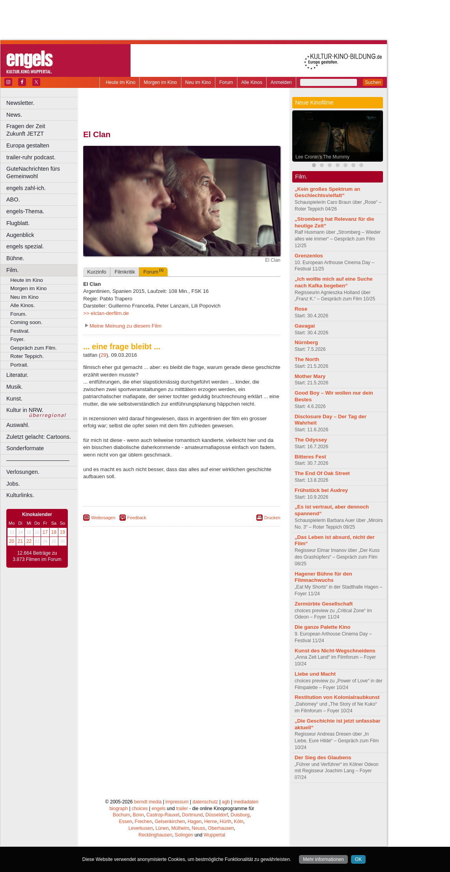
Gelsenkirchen (170, 821)
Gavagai (305, 326)
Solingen (184, 835)
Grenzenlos (309, 256)
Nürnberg (306, 342)
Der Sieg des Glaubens (323, 757)
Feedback (136, 517)
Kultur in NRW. (24, 410)
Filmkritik (124, 272)
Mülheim (180, 828)
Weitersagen (103, 517)
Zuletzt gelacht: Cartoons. (38, 437)
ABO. (13, 199)
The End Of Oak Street (322, 473)
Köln (238, 821)
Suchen (373, 82)
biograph (118, 808)
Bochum (121, 815)
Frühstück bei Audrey (321, 490)
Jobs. (13, 484)
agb (226, 802)
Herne (210, 821)
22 (29, 541)
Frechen (143, 821)
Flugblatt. (18, 223)
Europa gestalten (27, 145)
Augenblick (20, 235)
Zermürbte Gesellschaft (324, 604)
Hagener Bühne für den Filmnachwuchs (323, 577)
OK (358, 859)
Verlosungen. (22, 472)
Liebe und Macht (315, 674)
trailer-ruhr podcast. (31, 157)
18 (53, 532)
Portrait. (19, 365)
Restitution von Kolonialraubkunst (337, 697)
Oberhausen (221, 828)
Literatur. (17, 375)
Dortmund (192, 815)
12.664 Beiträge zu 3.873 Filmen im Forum (37, 556)
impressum (177, 802)
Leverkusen (141, 828)
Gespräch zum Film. (33, 348)
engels (158, 808)
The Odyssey (311, 440)
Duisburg (240, 815)
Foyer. (17, 339)
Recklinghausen (155, 835)
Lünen (161, 828)
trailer (182, 808)
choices (140, 808)
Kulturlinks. (20, 495)
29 (103, 355)
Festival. (20, 331)
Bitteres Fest (310, 457)
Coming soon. (26, 322)
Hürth (225, 821)
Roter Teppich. (27, 356)
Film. (12, 270)
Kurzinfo (96, 272)
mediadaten (245, 802)
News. (14, 115)
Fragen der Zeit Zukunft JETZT (42, 130)
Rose (301, 309)
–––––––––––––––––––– (37, 460)
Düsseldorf (216, 815)
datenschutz (205, 802)
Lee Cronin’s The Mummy (322, 157)
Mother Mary (310, 376)
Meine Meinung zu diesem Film (126, 326)
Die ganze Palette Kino (322, 627)
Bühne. (15, 258)
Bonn (138, 815)
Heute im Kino (120, 82)
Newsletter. (20, 103)
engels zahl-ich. (26, 188)
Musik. (14, 387)
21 (20, 541)
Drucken (272, 517)
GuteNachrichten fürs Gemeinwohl (33, 172)
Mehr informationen (323, 859)
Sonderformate (25, 448)
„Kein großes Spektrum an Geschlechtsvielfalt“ (327, 192)
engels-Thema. (25, 211)
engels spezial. (25, 246)
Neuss (198, 828)
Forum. (18, 314)
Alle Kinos (251, 82)
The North (307, 359)
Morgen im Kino (160, 82)
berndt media (148, 802)
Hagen (195, 821)
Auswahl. (17, 425)
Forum (226, 82)
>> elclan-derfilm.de (106, 313)
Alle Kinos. (22, 305)
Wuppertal (214, 835)
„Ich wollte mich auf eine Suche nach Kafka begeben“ (334, 282)
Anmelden (281, 82)
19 (62, 532)
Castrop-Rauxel (162, 815)
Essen (125, 821)
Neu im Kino (198, 82)
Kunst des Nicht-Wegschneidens (335, 651)
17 (45, 532)
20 (11, 541)
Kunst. (14, 398)
